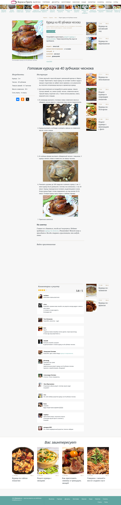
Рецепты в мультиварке (92, 11)
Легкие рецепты (11, 11)
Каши (84, 2)
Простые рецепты (52, 11)
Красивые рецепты (76, 11)
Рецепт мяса (50, 31)
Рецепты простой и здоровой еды (21, 2)
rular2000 (49, 61)
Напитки (91, 2)
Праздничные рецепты (44, 11)
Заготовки (65, 2)
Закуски (76, 2)
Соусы (109, 2)
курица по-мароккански (66, 353)
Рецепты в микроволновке (36, 11)
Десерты (55, 2)
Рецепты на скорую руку (20, 11)
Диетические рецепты (60, 11)
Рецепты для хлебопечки (109, 11)
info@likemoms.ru (17, 500)
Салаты (100, 2)
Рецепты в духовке (28, 11)
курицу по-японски (52, 231)
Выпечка (37, 2)
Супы (116, 2)
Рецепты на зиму (68, 11)
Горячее (46, 2)
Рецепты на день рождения (85, 12)
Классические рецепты (101, 11)
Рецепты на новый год (117, 11)
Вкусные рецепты (3, 11)
